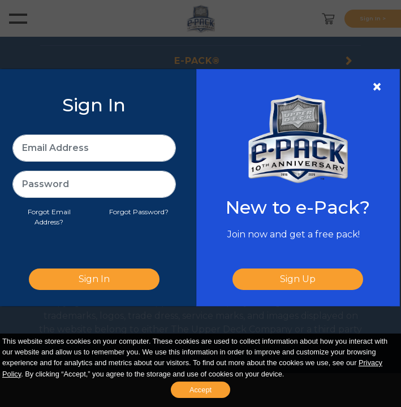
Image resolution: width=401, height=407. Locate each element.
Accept (200, 390)
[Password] (94, 184)
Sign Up (298, 279)
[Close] (377, 87)
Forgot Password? (139, 211)
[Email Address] (94, 148)
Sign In (94, 279)
